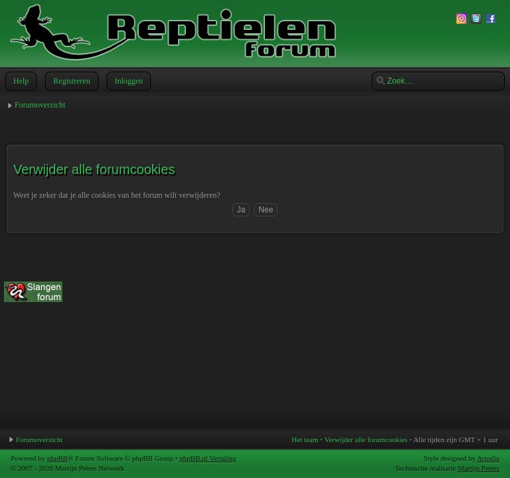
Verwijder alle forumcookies (365, 439)
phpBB (57, 458)
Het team (305, 439)
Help (20, 81)
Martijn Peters (478, 468)
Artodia (488, 458)
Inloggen (127, 81)
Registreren (70, 81)
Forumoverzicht (40, 105)
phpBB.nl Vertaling (207, 458)
